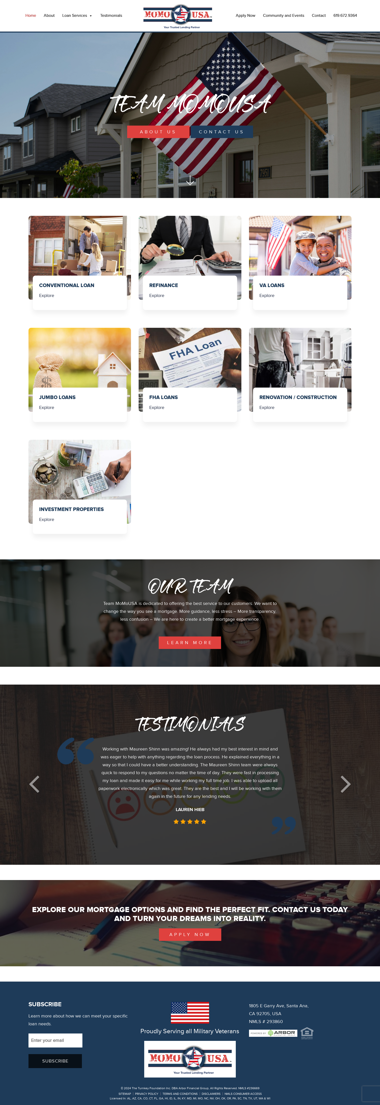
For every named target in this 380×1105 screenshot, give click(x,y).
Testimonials (111, 15)
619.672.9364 (345, 15)
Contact (319, 15)
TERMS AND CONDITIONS (180, 1094)
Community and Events (283, 15)
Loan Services (77, 16)
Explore (46, 295)
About (49, 15)
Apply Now (245, 15)
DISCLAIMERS (211, 1094)
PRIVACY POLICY (146, 1094)
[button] (33, 784)
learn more (190, 642)
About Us (158, 132)
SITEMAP (125, 1094)
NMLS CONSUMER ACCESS (243, 1094)
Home (30, 15)
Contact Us (222, 132)
